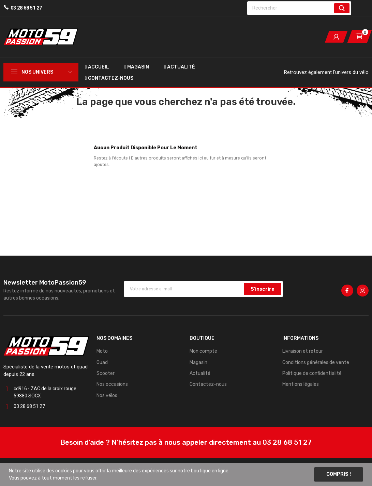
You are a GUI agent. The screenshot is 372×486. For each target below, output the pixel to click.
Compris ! (338, 474)
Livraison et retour (302, 351)
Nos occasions (112, 384)
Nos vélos (106, 395)
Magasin (198, 362)
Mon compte (203, 351)
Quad (102, 362)
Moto (102, 351)
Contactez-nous (208, 384)
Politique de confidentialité (312, 373)
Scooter (105, 373)
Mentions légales (300, 384)
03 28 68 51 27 (26, 8)
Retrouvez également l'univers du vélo (326, 72)
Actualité (200, 373)
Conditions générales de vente (315, 362)
